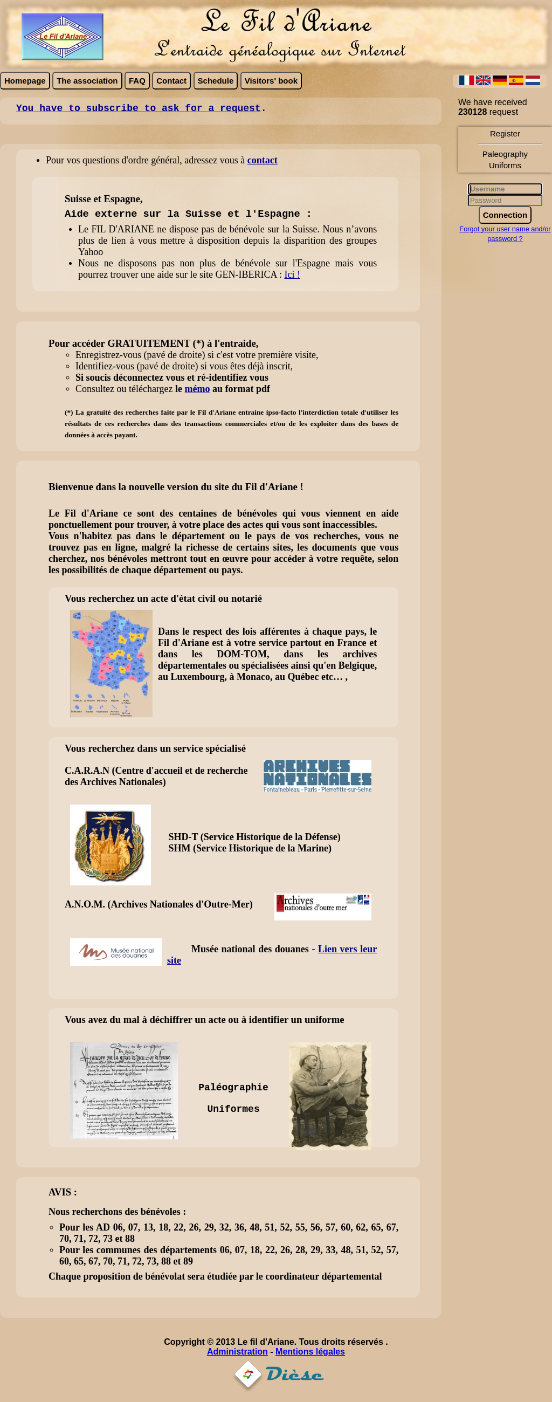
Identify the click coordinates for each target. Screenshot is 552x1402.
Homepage (25, 80)
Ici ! (292, 274)
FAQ (137, 80)
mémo (197, 388)
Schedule (216, 80)
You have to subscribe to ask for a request (138, 108)
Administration (237, 1351)
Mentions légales (310, 1351)
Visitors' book (271, 80)
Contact (171, 80)
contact (262, 160)
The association (87, 80)
